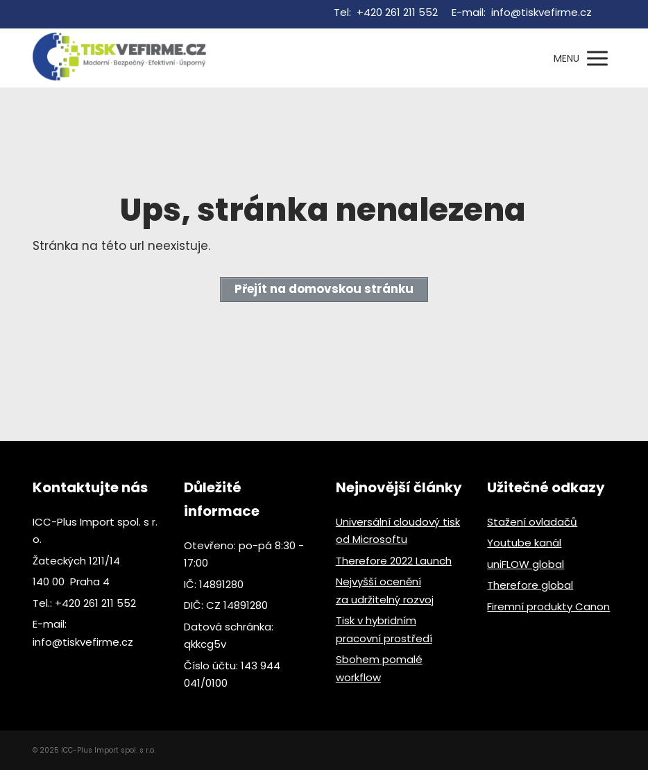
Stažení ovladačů (532, 521)
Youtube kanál (524, 542)
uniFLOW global (525, 564)
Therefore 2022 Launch (394, 560)
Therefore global (530, 585)
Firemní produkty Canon (548, 606)
